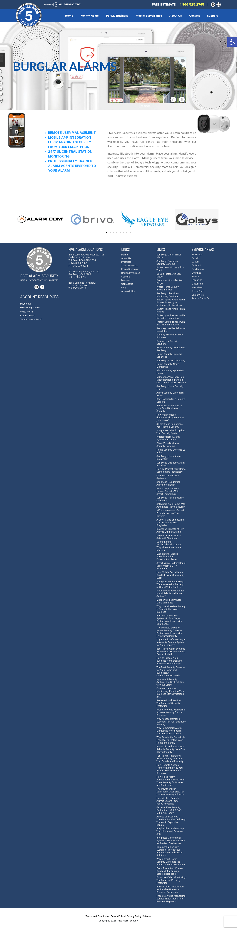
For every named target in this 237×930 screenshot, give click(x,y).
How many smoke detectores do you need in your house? (170, 417)
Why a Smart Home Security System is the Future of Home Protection (170, 862)
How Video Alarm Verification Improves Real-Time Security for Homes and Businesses (170, 781)
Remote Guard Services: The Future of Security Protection (169, 703)
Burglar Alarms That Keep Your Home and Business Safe (170, 831)
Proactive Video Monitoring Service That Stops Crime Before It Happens (171, 898)
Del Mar (196, 258)
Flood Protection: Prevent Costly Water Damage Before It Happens (169, 871)
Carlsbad (196, 265)
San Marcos (198, 269)
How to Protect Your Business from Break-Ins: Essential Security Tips (169, 661)
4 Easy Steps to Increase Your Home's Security (169, 425)
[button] (232, 42)
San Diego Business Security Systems (167, 262)
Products (126, 261)
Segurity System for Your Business (169, 336)
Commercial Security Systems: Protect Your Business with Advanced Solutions (169, 851)
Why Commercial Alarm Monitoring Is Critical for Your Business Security (169, 731)
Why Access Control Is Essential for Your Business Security (171, 721)
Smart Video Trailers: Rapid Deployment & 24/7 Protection (171, 566)
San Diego (197, 254)
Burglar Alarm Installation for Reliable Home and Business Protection (170, 889)
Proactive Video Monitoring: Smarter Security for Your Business (171, 712)
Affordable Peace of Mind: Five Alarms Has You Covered (170, 513)
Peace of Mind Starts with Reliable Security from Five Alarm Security (170, 749)
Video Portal (26, 311)
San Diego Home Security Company (169, 499)
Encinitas (196, 273)
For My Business (117, 16)
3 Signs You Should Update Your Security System (170, 432)
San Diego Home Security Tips (169, 387)
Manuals (126, 280)
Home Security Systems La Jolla (170, 451)
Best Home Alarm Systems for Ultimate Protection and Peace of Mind (170, 651)
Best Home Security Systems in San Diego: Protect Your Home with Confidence (169, 619)
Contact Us (127, 283)
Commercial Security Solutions (167, 342)
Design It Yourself (130, 273)
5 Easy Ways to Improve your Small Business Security (169, 408)
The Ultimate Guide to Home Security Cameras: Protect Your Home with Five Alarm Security (169, 631)
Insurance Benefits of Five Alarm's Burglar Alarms (170, 530)
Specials (125, 276)
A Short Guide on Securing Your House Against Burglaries (170, 522)
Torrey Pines (198, 291)
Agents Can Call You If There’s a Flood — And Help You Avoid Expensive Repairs (171, 820)
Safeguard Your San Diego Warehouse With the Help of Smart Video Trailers (170, 584)
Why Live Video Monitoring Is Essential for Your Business (170, 609)
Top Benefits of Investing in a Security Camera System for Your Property (171, 642)
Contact (194, 16)
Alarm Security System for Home (170, 372)
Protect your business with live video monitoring (170, 317)
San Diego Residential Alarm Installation (168, 483)
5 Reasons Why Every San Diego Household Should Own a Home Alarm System (171, 380)
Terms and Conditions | (98, 916)
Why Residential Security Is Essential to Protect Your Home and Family (170, 740)
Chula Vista (198, 295)
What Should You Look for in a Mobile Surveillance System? (170, 593)
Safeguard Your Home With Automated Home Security (170, 505)
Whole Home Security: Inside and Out (168, 288)
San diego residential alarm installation (171, 329)
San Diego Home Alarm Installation (168, 457)
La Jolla (196, 261)
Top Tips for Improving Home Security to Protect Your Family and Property (169, 758)
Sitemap (147, 916)
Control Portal (27, 315)
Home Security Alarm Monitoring (167, 365)
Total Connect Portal (31, 319)
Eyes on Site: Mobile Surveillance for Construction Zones (167, 556)
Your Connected (129, 265)
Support (212, 16)
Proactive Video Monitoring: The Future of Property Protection (171, 880)
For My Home (90, 16)
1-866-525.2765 (192, 4)
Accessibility (128, 291)
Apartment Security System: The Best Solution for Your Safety (170, 682)
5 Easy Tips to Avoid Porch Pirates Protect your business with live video (170, 302)
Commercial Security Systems (167, 477)
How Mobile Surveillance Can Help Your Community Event (170, 575)
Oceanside (197, 283)
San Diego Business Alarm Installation (170, 464)
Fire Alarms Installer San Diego (169, 282)
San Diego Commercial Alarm (168, 256)
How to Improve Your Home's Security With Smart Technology (167, 491)
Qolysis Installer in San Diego (168, 275)
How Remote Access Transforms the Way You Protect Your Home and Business (169, 769)
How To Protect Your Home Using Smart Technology (171, 470)
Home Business (129, 269)
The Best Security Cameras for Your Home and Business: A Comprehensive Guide (170, 671)
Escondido (197, 280)
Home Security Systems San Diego (169, 355)
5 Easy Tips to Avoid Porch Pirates (170, 310)
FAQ (123, 287)
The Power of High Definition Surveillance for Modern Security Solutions (170, 791)
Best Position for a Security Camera (170, 400)
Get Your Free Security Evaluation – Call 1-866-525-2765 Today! (169, 810)
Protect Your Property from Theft (170, 269)
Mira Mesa (197, 287)
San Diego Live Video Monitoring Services (167, 294)
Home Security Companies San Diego (170, 349)
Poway (195, 276)
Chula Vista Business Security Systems (167, 444)
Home (69, 16)
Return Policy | (118, 916)
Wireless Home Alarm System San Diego (168, 438)
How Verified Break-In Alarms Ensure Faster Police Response (167, 801)
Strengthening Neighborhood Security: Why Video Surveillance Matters (168, 545)
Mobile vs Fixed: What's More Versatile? (168, 601)
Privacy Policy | (135, 916)
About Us (175, 16)
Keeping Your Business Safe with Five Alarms (168, 537)
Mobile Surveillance (149, 16)
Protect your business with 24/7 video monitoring (170, 323)
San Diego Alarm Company (170, 360)
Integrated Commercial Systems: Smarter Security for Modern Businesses (170, 840)
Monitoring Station (30, 307)
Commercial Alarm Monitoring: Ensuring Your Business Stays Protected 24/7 (170, 692)
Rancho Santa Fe (200, 298)
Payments (25, 303)
